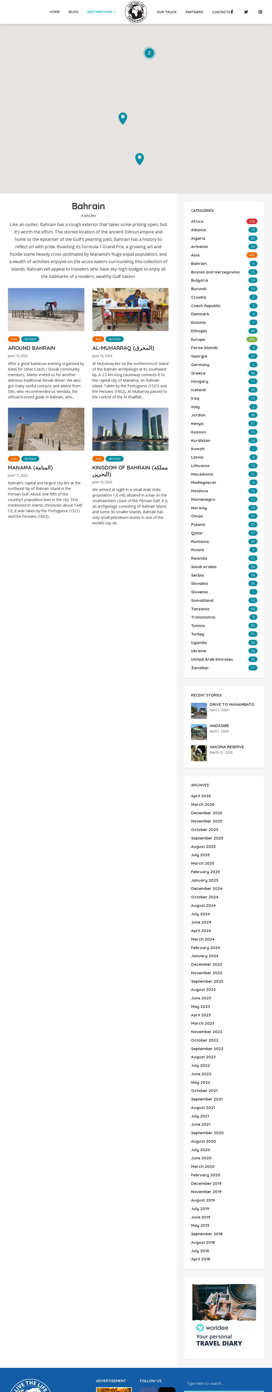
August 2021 (202, 1041)
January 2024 (204, 902)
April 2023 (200, 956)
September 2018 (206, 1156)
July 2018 (199, 1171)
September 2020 (206, 1064)
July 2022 (200, 1002)
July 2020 (200, 1079)
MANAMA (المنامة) (30, 467)
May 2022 (200, 1018)
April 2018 (200, 1179)
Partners (194, 12)
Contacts (221, 12)
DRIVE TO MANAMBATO (230, 664)
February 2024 (204, 895)
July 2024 (200, 864)
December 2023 (206, 910)
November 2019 (205, 1118)
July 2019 (199, 1133)
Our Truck (166, 12)
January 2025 (204, 833)
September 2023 (206, 925)
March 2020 (202, 1095)
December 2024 (206, 841)
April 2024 (200, 879)
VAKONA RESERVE (226, 707)
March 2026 (201, 764)
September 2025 (206, 795)
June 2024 (200, 871)
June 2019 (200, 1141)
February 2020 (204, 1102)
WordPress (38, 1350)
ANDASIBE (219, 686)
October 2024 (204, 848)
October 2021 (203, 1025)
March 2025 (202, 818)
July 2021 (199, 1048)
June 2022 (200, 1010)
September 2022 (206, 987)
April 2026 (200, 756)
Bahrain (30, 339)
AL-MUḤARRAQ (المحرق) (123, 348)
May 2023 (200, 948)
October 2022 (203, 979)
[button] (139, 159)
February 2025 (204, 825)
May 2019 (199, 1148)
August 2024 (202, 856)
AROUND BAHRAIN (31, 348)
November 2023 (206, 918)
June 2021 (200, 1056)
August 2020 (202, 1071)
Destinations (99, 12)
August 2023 (202, 933)
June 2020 (200, 1087)
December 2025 (206, 771)
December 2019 (205, 1110)
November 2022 (206, 971)
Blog (73, 12)
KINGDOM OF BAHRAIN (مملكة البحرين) (130, 470)
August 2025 (202, 802)
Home (55, 12)
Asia (14, 339)
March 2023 (201, 964)
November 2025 (206, 779)
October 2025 (204, 787)
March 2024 (202, 887)
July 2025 (200, 810)
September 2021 (206, 1033)
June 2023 (200, 941)
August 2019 (202, 1125)
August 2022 (202, 995)
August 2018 (202, 1164)
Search (224, 1315)
